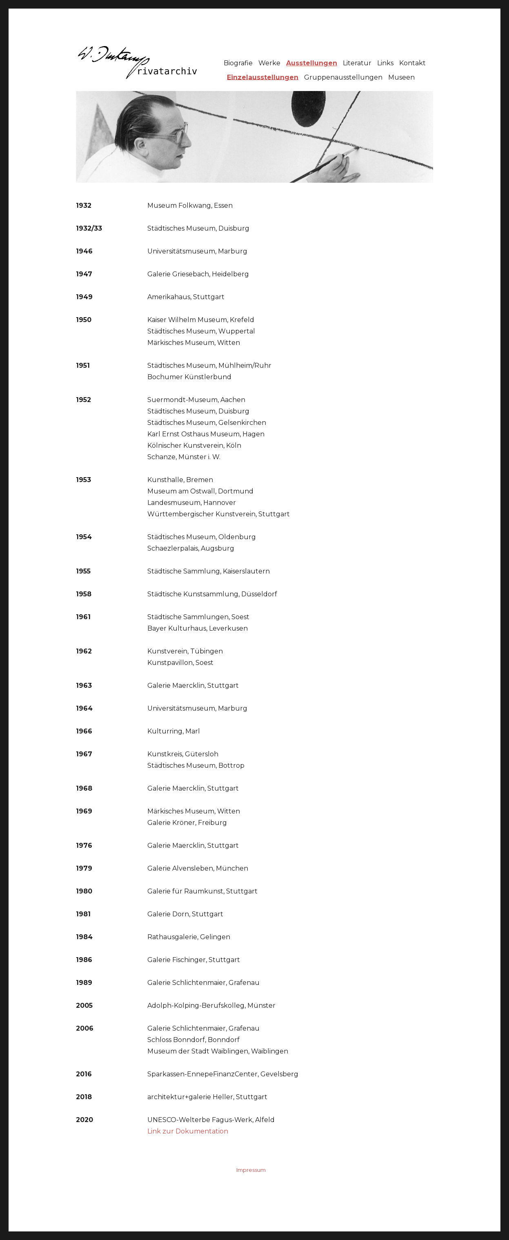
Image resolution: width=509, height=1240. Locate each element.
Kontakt (412, 63)
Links (385, 63)
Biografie (238, 63)
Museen (401, 77)
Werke (269, 63)
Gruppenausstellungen (343, 77)
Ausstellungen (311, 63)
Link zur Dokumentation (187, 1131)
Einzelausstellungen (262, 77)
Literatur (357, 63)
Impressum (251, 1170)
